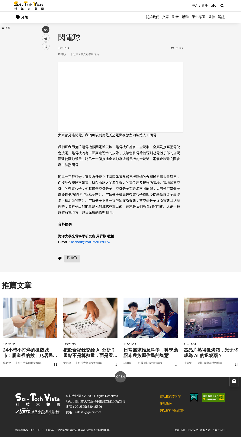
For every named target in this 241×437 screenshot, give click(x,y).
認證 (221, 17)
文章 (165, 17)
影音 (175, 17)
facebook (46, 72)
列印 (46, 105)
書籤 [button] (46, 113)
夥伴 (211, 17)
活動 (185, 17)
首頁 (6, 27)
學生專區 (198, 17)
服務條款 (166, 403)
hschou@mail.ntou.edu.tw (90, 242)
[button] (222, 5)
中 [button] (45, 97)
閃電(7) (72, 257)
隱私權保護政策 (170, 396)
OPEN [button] (120, 376)
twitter (46, 80)
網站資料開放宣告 (172, 410)
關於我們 (152, 17)
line (44, 88)
